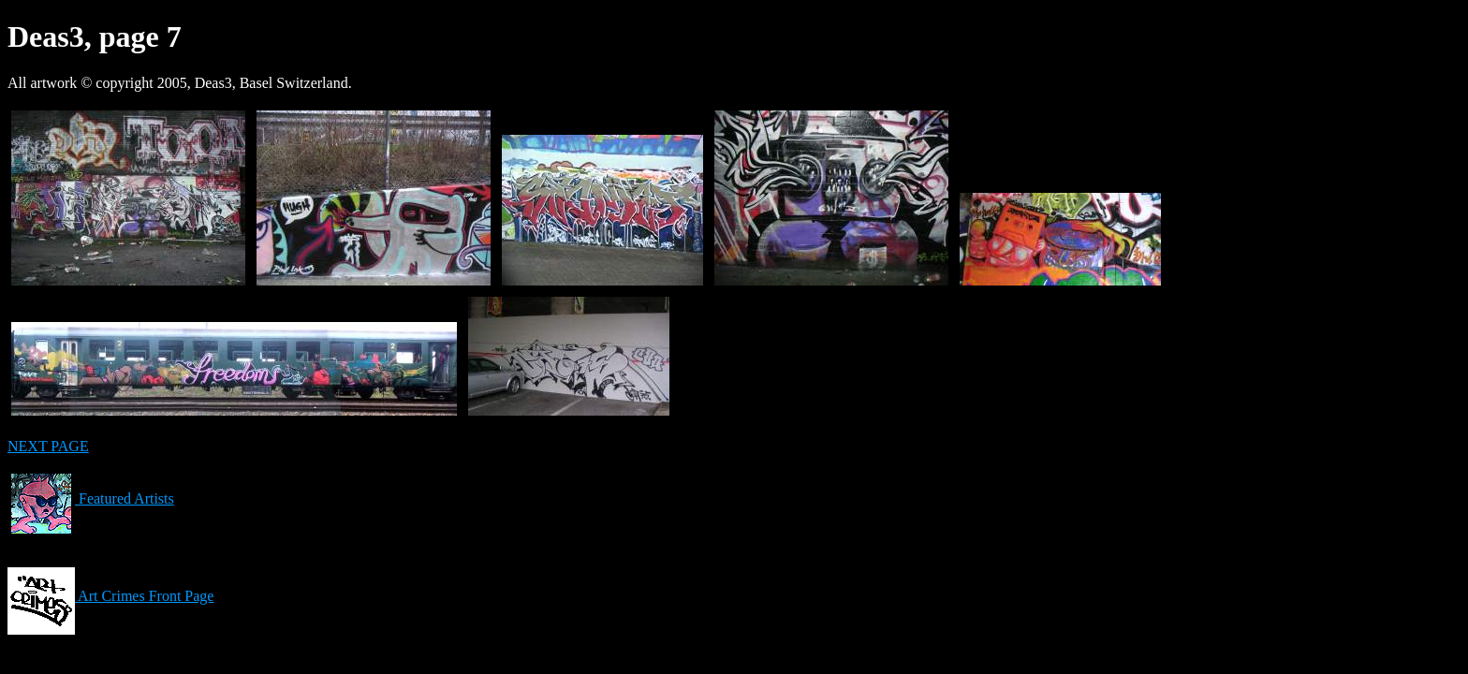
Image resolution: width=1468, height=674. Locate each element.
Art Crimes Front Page (110, 596)
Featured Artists (90, 498)
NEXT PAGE (48, 446)
